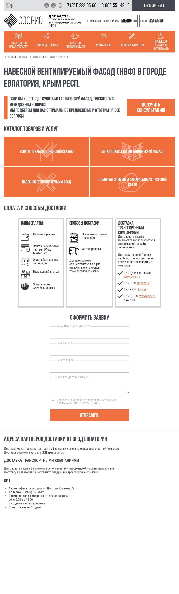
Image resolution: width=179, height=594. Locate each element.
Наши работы (111, 21)
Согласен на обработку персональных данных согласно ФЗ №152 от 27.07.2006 (84, 401)
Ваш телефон (65, 360)
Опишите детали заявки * (73, 377)
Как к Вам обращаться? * (73, 326)
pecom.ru (143, 283)
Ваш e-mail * (64, 343)
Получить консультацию (151, 107)
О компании (94, 21)
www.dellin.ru (132, 276)
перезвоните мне (154, 5)
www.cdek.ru (147, 296)
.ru (142, 289)
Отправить (89, 415)
